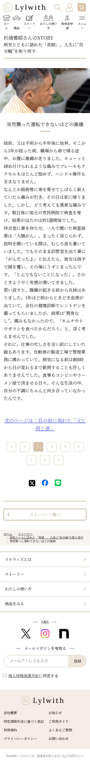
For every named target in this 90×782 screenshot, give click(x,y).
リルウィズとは (18, 559)
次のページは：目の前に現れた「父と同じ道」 (45, 424)
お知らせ (55, 712)
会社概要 (10, 712)
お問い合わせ (58, 738)
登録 (77, 661)
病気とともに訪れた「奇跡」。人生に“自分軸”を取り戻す (47, 537)
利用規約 (10, 730)
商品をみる (14, 603)
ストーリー (25, 534)
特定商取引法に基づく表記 (24, 721)
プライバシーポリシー (20, 738)
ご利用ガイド (58, 721)
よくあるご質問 (60, 730)
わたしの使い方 (18, 589)
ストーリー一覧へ (45, 514)
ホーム (8, 534)
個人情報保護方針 (23, 676)
